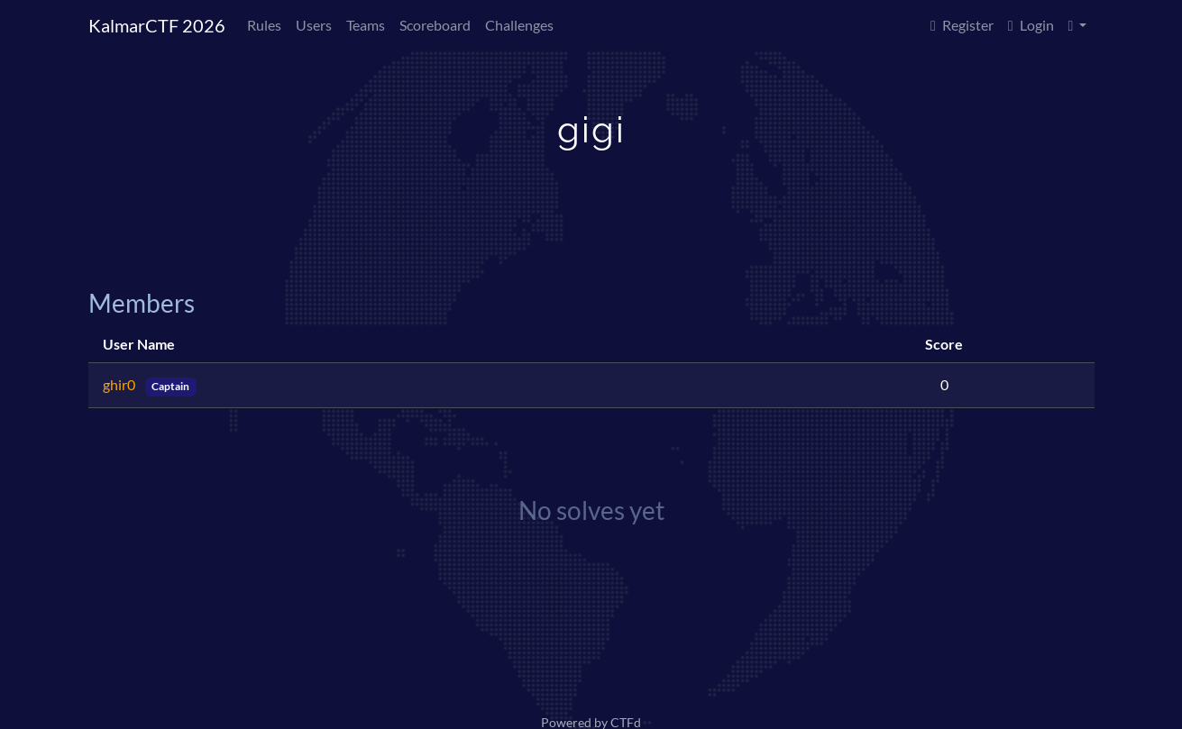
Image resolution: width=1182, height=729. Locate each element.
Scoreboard (435, 24)
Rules (264, 24)
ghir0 (120, 384)
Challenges (519, 24)
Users (314, 24)
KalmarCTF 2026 (156, 25)
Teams (365, 24)
